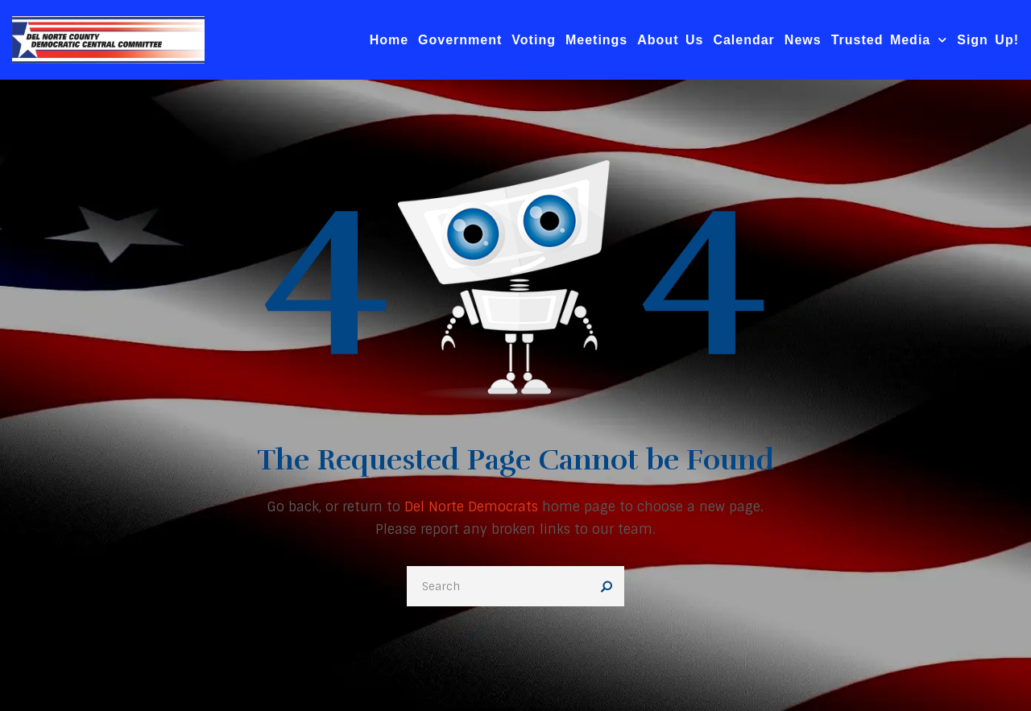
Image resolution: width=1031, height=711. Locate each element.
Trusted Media (889, 39)
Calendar (743, 40)
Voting (533, 40)
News (803, 40)
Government (460, 40)
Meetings (596, 40)
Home (389, 40)
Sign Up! (988, 40)
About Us (670, 40)
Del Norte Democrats (471, 506)
